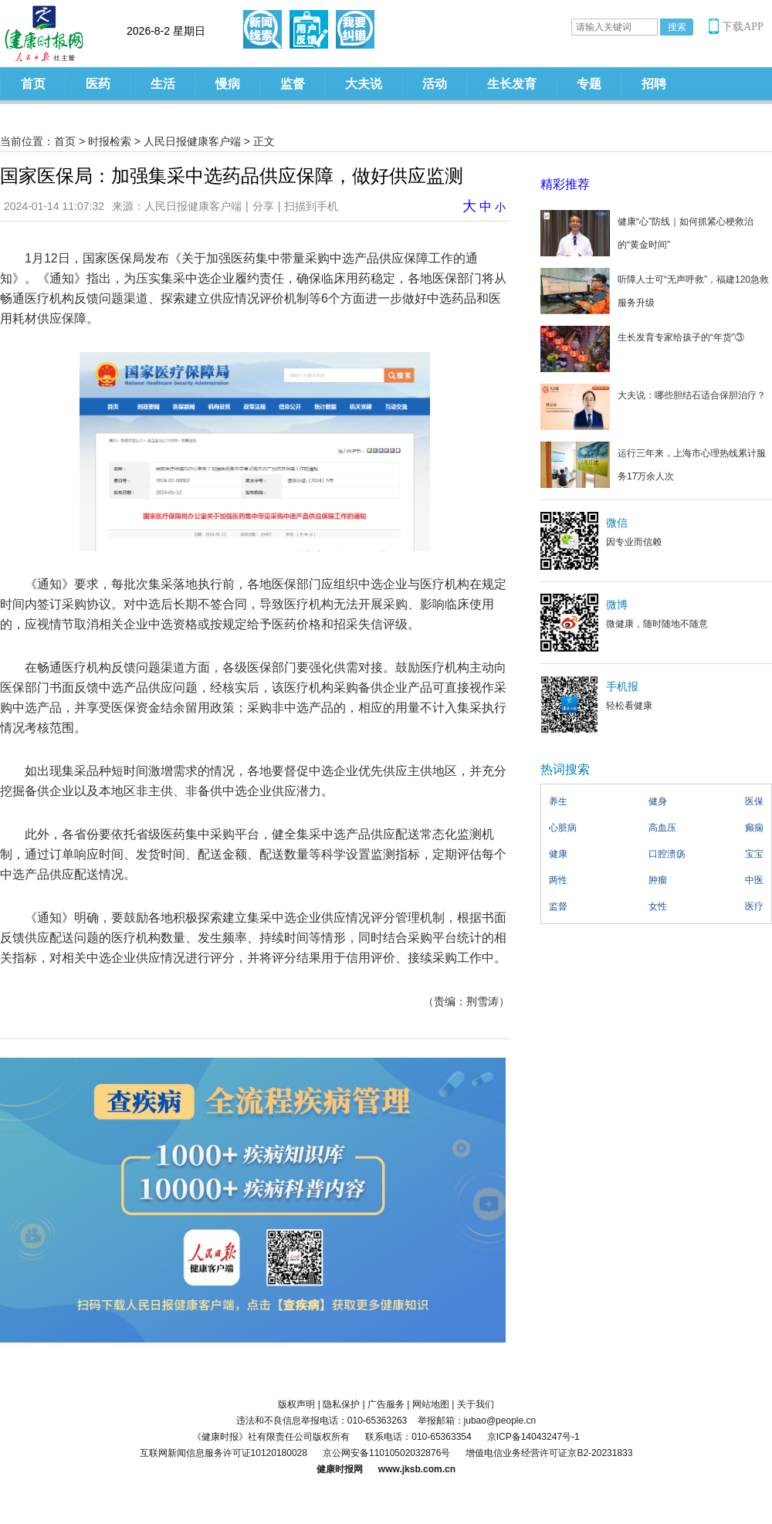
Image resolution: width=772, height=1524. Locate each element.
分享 (263, 206)
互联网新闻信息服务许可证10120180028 (223, 1453)
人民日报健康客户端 (192, 141)
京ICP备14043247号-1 (533, 1436)
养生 (558, 801)
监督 (292, 83)
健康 (558, 853)
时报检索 (109, 141)
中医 (754, 880)
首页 (33, 83)
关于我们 (475, 1404)
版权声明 (296, 1404)
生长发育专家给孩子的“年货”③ (681, 337)
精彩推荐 (565, 184)
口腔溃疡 (667, 853)
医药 (98, 83)
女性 (657, 906)
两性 (558, 880)
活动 (434, 83)
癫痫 (754, 827)
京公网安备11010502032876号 (386, 1453)
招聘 (654, 83)
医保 (754, 801)
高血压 (662, 827)
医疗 (754, 906)
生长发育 (512, 83)
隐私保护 (341, 1404)
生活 (163, 83)
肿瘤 (657, 880)
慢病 (227, 83)
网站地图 (430, 1404)
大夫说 (363, 83)
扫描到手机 (311, 206)
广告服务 (386, 1404)
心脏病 (563, 827)
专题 (589, 83)
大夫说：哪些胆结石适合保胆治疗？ (692, 395)
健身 (657, 801)
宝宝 (754, 853)
